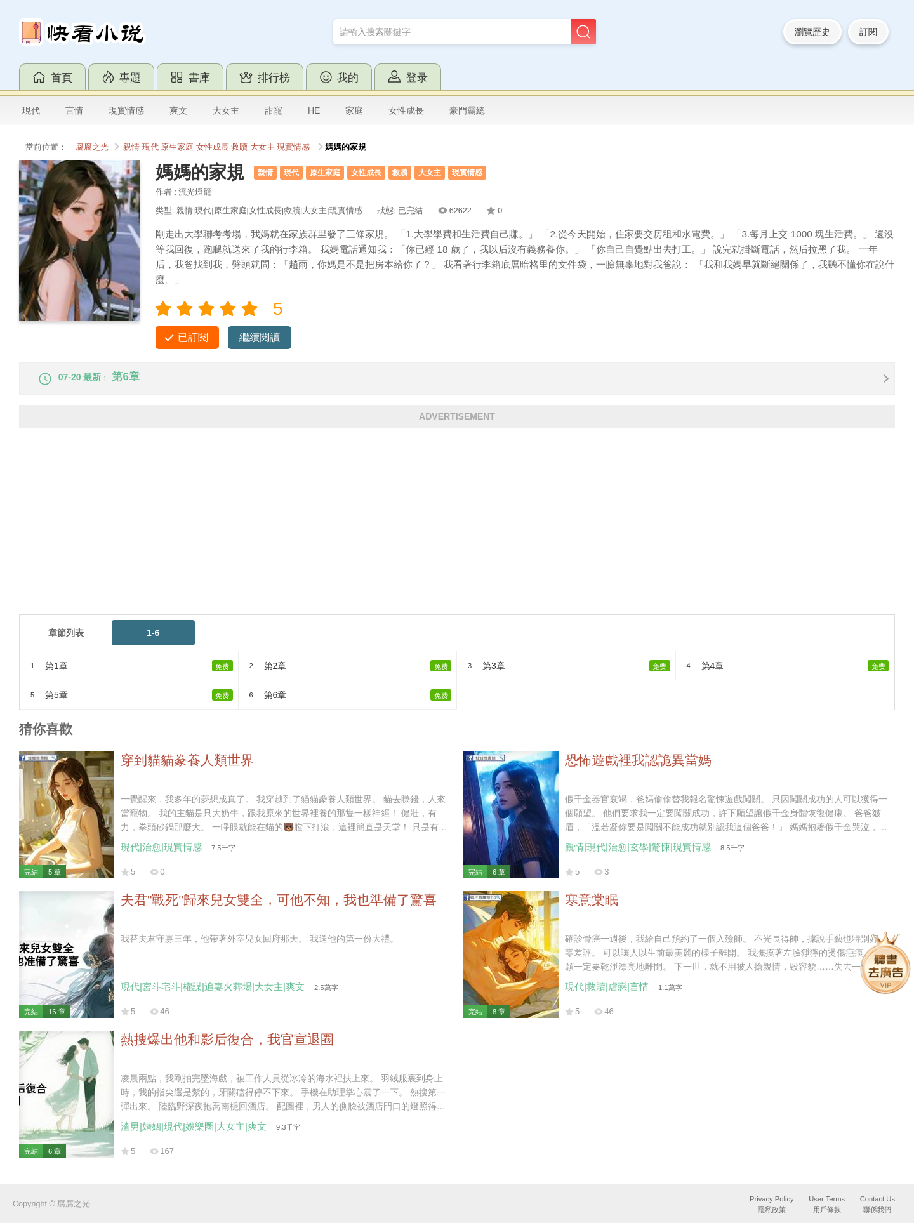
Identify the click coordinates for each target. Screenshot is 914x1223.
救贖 (239, 147)
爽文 (178, 110)
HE (314, 110)
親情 (131, 147)
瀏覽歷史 (812, 32)
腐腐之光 (92, 147)
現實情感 (126, 110)
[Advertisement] (400, 534)
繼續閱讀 (259, 337)
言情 (74, 110)
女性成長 (406, 110)
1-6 (153, 641)
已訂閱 (193, 337)
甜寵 (273, 110)
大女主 (226, 110)
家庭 (354, 110)
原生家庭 (177, 147)
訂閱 (868, 32)
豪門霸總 (467, 110)
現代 (31, 110)
